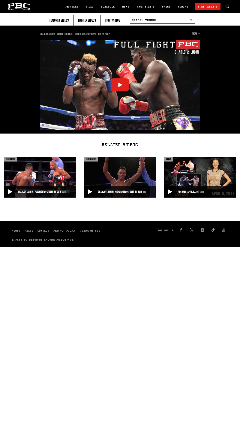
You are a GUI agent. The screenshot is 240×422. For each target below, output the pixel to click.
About (16, 231)
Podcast (184, 7)
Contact (43, 231)
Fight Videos (112, 20)
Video (90, 7)
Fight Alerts (208, 7)
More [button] (194, 33)
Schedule (108, 7)
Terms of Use (90, 231)
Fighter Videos (87, 20)
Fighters (72, 7)
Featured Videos (59, 20)
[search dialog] (228, 6)
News (126, 7)
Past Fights (146, 7)
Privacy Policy (64, 231)
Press (166, 7)
